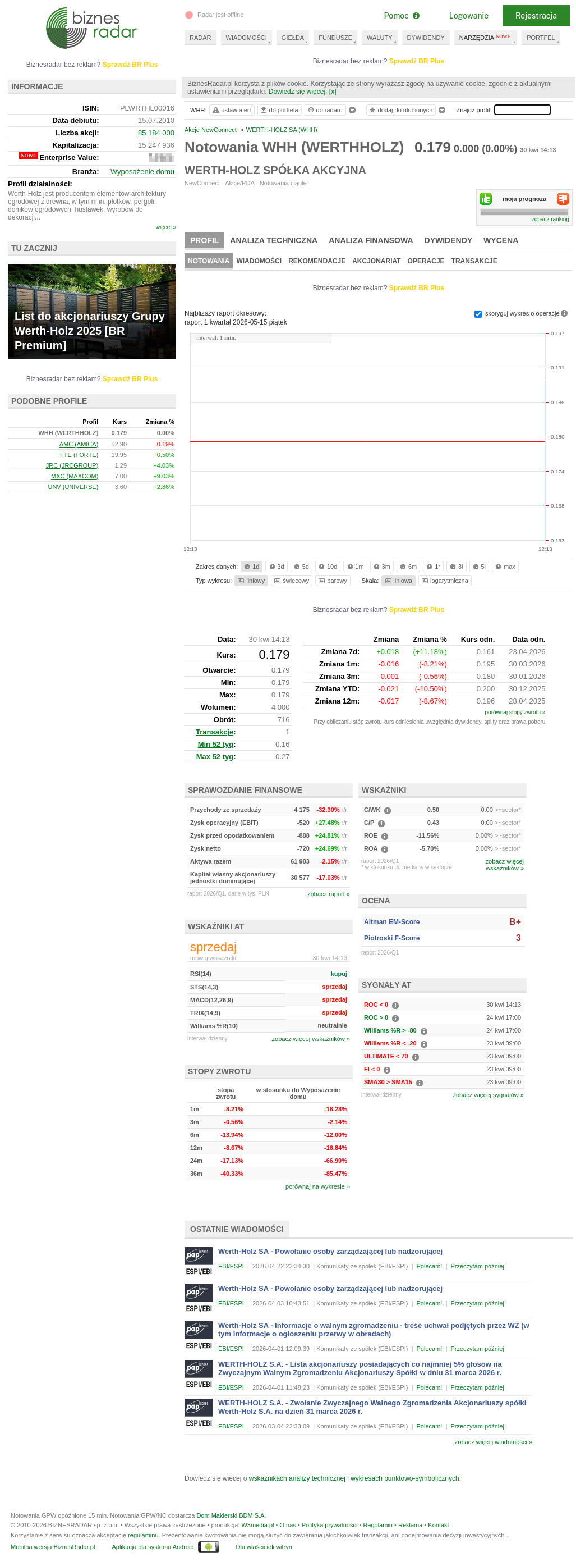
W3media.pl (257, 1525)
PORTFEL (541, 37)
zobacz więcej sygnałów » (488, 1095)
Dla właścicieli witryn (264, 1547)
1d (250, 566)
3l (455, 566)
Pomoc (401, 15)
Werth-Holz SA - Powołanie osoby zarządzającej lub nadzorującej (330, 1251)
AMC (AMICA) (79, 444)
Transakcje (474, 261)
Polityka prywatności (330, 1525)
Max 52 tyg (214, 756)
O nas (287, 1525)
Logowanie (469, 15)
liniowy (250, 580)
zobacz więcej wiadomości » (493, 1442)
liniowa (398, 580)
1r (432, 566)
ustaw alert (231, 110)
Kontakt (438, 1525)
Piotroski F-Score (392, 938)
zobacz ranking (550, 219)
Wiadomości (259, 261)
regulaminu (143, 1535)
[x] (333, 91)
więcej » (166, 227)
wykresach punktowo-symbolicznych (405, 1478)
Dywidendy (449, 240)
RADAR (200, 37)
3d (276, 566)
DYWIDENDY (426, 37)
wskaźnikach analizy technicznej (297, 1478)
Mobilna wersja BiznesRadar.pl (53, 1547)
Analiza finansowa (371, 240)
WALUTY (379, 37)
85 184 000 (156, 133)
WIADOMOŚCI (246, 37)
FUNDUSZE (335, 37)
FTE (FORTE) (79, 454)
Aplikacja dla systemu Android (152, 1547)
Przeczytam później (477, 1266)
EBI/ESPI (231, 1266)
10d (327, 566)
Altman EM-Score (392, 922)
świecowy (291, 580)
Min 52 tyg (216, 744)
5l (478, 566)
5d (300, 566)
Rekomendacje (316, 261)
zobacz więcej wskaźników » (311, 1038)
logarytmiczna (444, 580)
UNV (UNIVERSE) (73, 486)
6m (407, 566)
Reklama (410, 1525)
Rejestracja (536, 15)
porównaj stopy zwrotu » (515, 712)
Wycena (500, 240)
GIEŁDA (293, 37)
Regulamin (378, 1525)
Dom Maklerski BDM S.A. (231, 1515)
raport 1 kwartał (236, 322)
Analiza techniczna (273, 240)
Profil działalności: (40, 184)
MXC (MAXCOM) (74, 476)
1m (354, 566)
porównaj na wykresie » (317, 1186)
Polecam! (430, 1266)
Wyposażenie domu (142, 171)
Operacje (426, 261)
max (504, 566)
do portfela (278, 110)
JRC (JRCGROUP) (72, 465)
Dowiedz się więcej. (298, 91)
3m (381, 566)
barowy (332, 580)
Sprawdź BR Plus (417, 61)
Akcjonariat (376, 261)
